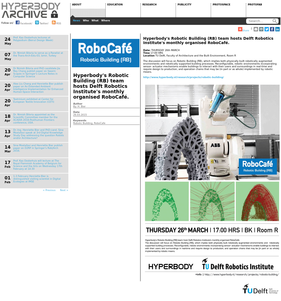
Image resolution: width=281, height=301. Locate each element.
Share (243, 29)
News (76, 20)
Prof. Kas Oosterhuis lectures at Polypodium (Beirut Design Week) (33, 39)
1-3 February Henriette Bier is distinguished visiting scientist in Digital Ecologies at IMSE (37, 179)
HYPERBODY (31, 10)
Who (86, 20)
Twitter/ (41, 22)
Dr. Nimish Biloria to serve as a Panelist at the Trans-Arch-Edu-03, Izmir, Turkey (38, 54)
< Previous (49, 190)
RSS (56, 22)
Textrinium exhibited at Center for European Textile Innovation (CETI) (33, 100)
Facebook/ (24, 22)
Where (105, 20)
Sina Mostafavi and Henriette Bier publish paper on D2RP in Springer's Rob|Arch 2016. (38, 148)
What (95, 20)
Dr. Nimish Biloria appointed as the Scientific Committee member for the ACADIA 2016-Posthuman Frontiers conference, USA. (35, 118)
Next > (64, 190)
